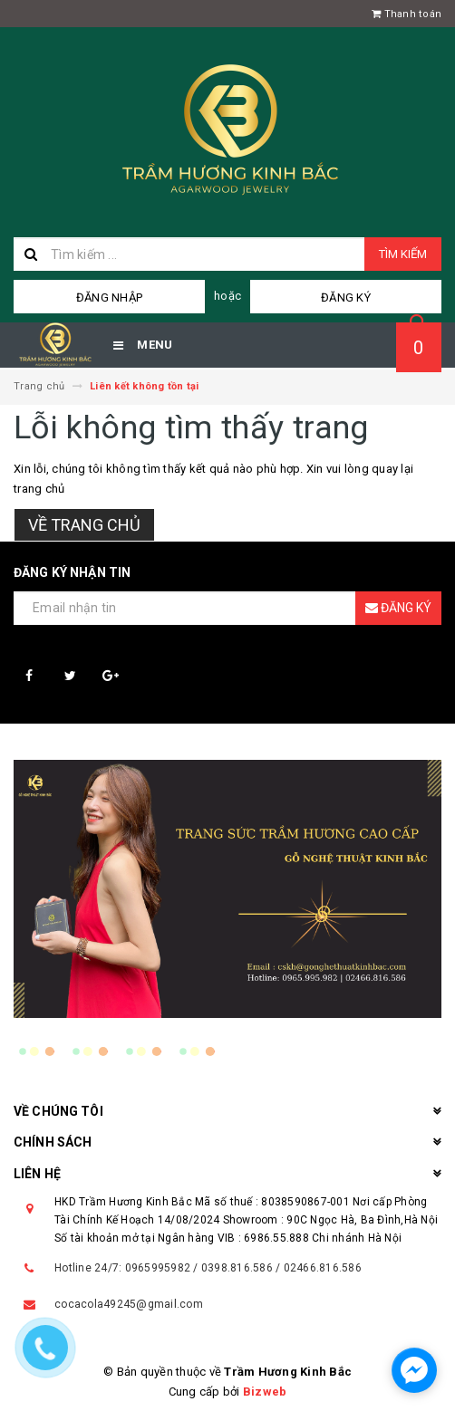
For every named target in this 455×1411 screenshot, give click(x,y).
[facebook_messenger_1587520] (414, 1370)
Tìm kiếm (403, 254)
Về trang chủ (84, 524)
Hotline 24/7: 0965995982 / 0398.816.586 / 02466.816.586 (208, 1268)
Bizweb (265, 1391)
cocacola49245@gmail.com (128, 1304)
